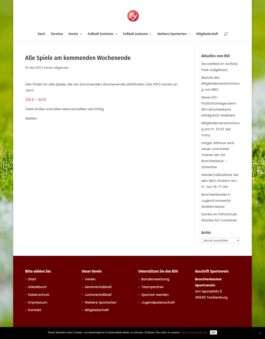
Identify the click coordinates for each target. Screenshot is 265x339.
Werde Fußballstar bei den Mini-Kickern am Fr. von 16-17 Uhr (219, 180)
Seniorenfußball (98, 287)
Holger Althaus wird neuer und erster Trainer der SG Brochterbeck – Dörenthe (217, 155)
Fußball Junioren (135, 34)
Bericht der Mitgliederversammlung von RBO (220, 83)
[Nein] (260, 333)
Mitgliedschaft (207, 34)
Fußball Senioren (100, 34)
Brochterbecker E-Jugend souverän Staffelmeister (216, 200)
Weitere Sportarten (172, 34)
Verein (73, 34)
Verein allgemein (56, 68)
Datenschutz (38, 294)
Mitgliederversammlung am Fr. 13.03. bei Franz (220, 129)
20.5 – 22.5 (36, 99)
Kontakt (34, 310)
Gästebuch (37, 287)
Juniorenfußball (98, 294)
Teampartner (152, 287)
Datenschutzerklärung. (194, 332)
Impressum (37, 302)
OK (214, 332)
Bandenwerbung (155, 279)
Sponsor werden (155, 294)
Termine (57, 34)
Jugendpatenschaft (158, 302)
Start (41, 34)
